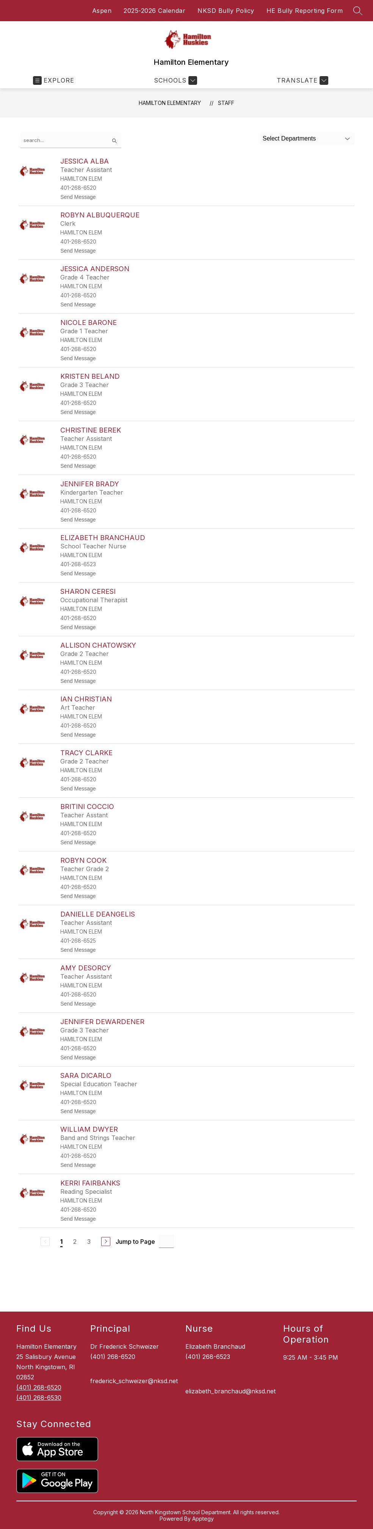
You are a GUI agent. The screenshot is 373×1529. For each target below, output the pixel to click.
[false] (70, 140)
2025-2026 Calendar (154, 10)
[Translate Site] (301, 80)
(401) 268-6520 (38, 1387)
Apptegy (203, 1518)
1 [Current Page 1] (61, 1241)
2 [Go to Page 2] (75, 1241)
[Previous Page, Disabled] (45, 1241)
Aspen (102, 10)
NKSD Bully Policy (225, 10)
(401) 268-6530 (38, 1397)
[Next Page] (105, 1241)
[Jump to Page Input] (166, 1241)
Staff (226, 103)
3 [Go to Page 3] (89, 1241)
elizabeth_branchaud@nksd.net (230, 1391)
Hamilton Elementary (170, 103)
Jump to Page (135, 1241)
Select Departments (289, 138)
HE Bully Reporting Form (304, 10)
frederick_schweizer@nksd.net (134, 1381)
